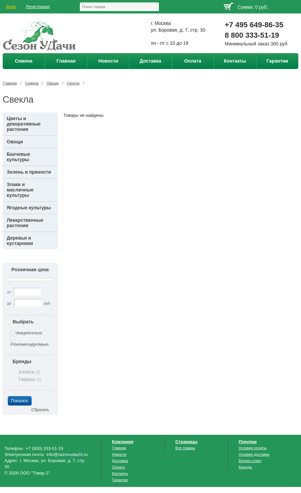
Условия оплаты (253, 448)
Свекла (73, 83)
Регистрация (37, 6)
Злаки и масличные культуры (20, 190)
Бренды (22, 361)
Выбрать (23, 321)
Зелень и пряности (29, 172)
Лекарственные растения (25, 222)
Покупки (248, 441)
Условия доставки (254, 454)
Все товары (185, 448)
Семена (31, 83)
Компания (123, 441)
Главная (10, 83)
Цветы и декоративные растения (24, 124)
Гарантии (120, 480)
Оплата (118, 467)
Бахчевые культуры (18, 156)
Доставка (120, 461)
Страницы (186, 441)
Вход (10, 6)
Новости (119, 454)
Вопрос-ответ (250, 461)
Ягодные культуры (29, 207)
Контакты (120, 473)
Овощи (53, 83)
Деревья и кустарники (20, 240)
